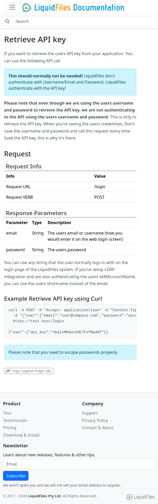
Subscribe (15, 476)
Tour (7, 413)
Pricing (9, 427)
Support (89, 413)
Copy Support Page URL (28, 370)
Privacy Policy (95, 420)
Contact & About (98, 427)
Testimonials (15, 420)
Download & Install (21, 435)
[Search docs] (84, 21)
